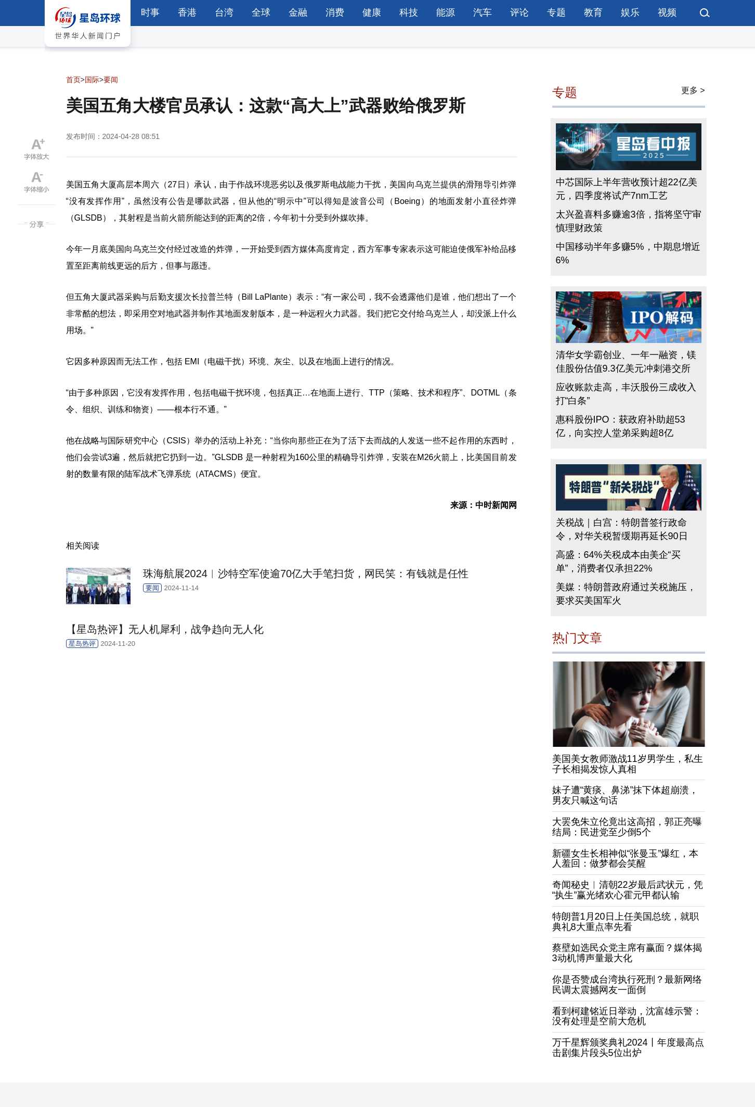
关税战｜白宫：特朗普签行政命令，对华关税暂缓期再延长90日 (622, 529)
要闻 (110, 79)
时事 (150, 12)
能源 (445, 12)
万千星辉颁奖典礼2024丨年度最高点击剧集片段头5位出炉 (628, 1047)
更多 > (693, 90)
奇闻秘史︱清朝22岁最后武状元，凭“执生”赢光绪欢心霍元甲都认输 (627, 890)
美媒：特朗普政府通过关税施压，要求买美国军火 (626, 594)
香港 (187, 12)
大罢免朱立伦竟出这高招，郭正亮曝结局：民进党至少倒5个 (627, 827)
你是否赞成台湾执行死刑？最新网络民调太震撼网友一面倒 (627, 984)
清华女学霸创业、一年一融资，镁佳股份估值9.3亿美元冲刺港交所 (626, 362)
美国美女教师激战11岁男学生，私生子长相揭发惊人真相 (627, 764)
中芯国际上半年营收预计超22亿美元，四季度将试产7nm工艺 (626, 189)
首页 (73, 79)
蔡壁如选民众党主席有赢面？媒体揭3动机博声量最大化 (627, 953)
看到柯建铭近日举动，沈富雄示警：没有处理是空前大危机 (627, 1016)
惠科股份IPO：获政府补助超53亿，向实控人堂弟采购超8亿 (620, 426)
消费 (335, 12)
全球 (261, 12)
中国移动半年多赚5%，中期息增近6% (628, 253)
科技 (408, 12)
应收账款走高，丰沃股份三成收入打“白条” (626, 394)
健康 (371, 12)
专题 (556, 12)
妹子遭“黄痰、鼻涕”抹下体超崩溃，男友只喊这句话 (625, 795)
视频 (667, 12)
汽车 (482, 12)
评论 (519, 12)
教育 (593, 12)
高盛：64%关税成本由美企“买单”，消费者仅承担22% (618, 562)
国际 (92, 79)
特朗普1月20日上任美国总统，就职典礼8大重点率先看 (625, 921)
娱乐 (630, 12)
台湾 (224, 12)
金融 (298, 12)
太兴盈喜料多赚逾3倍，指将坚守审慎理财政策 (628, 221)
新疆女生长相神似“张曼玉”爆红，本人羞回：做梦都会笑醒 (625, 858)
